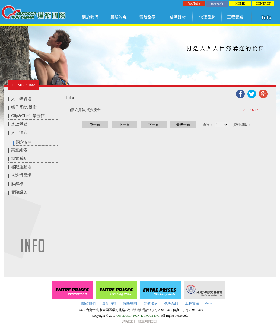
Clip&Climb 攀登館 (28, 115)
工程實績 (238, 17)
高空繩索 (19, 150)
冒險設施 (19, 192)
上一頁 (124, 125)
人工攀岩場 (21, 99)
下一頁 (153, 125)
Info (31, 85)
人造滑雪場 (21, 175)
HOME (240, 3)
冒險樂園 (148, 17)
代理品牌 (207, 17)
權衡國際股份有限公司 (33, 13)
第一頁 (95, 125)
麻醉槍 (17, 184)
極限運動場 (21, 167)
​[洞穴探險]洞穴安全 (85, 110)
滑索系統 (19, 158)
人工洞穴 (19, 132)
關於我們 (91, 17)
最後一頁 (183, 125)
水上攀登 (19, 124)
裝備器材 (178, 17)
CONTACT (263, 3)
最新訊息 (119, 17)
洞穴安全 (24, 142)
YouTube (194, 3)
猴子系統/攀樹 (24, 107)
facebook (217, 4)
